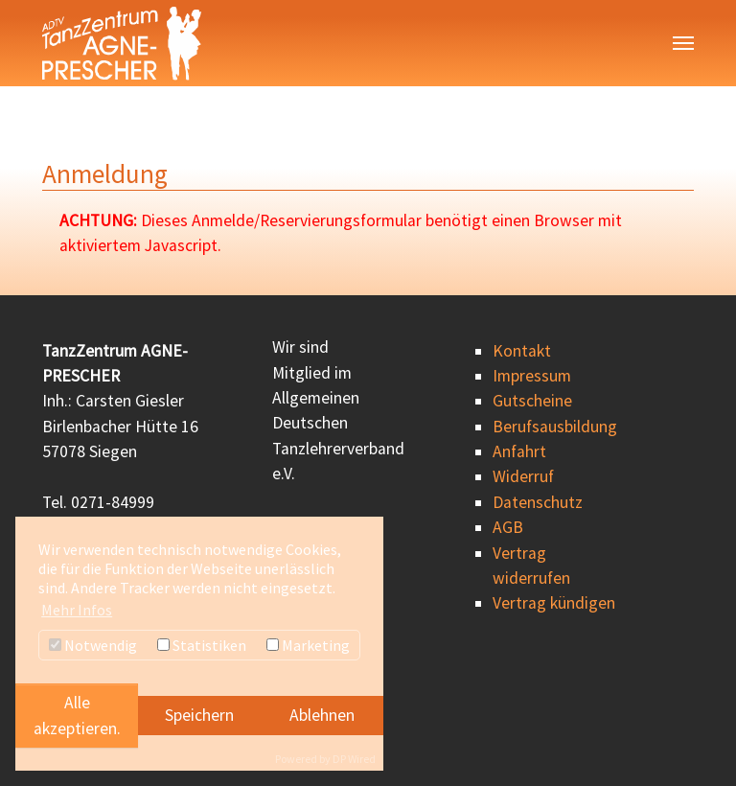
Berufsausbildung (555, 426)
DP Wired (354, 758)
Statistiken (201, 645)
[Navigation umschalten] (683, 43)
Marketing (308, 645)
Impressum (532, 375)
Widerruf (523, 476)
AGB (508, 527)
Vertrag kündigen (554, 602)
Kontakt (522, 350)
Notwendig (93, 645)
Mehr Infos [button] (76, 609)
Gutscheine (532, 400)
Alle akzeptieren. (77, 715)
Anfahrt (519, 451)
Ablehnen (322, 715)
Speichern (199, 715)
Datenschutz (538, 502)
